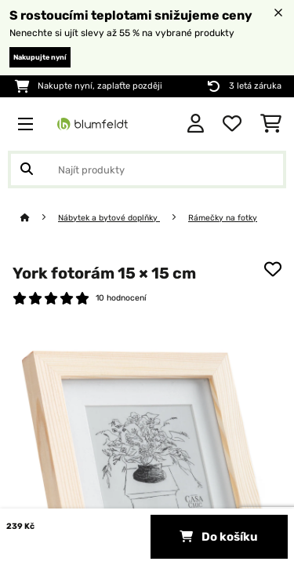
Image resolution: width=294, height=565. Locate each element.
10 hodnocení (121, 298)
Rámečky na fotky (222, 218)
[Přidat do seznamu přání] (272, 269)
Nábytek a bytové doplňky (109, 218)
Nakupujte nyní (40, 57)
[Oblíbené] (232, 124)
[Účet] (195, 124)
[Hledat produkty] (147, 169)
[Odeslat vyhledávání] (26, 169)
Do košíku (219, 537)
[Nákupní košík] (270, 124)
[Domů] (39, 218)
